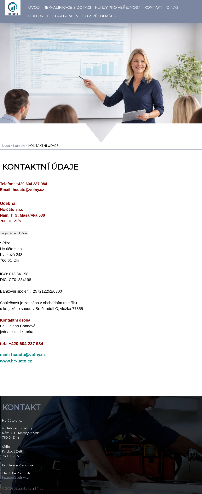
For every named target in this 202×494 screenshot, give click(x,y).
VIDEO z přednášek (96, 16)
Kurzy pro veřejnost (118, 7)
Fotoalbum (59, 16)
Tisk (40, 488)
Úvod (34, 7)
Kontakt (153, 7)
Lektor (35, 16)
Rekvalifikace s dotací (67, 7)
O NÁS (172, 7)
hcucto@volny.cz (15, 478)
